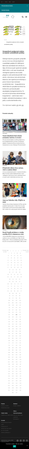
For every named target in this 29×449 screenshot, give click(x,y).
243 (20, 383)
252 (9, 390)
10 (17, 253)
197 (13, 357)
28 (11, 262)
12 (8, 255)
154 (16, 331)
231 (20, 376)
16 (20, 255)
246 (16, 385)
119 (20, 310)
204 (9, 362)
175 (20, 343)
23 (11, 260)
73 (8, 286)
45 (19, 269)
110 (16, 305)
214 (16, 366)
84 (11, 291)
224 (9, 373)
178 (16, 345)
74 (11, 286)
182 (16, 347)
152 (9, 331)
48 (16, 272)
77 (21, 286)
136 (9, 321)
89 (13, 293)
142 (16, 324)
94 (16, 295)
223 (20, 371)
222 (16, 371)
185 (13, 350)
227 (20, 373)
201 (13, 359)
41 (21, 267)
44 (16, 269)
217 (13, 369)
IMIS (10, 1)
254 (16, 390)
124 (9, 314)
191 (20, 352)
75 (14, 286)
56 (11, 277)
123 (20, 312)
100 (9, 300)
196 (9, 357)
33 (11, 265)
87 (21, 291)
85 (14, 291)
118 (16, 310)
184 (9, 350)
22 (8, 260)
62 (16, 279)
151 (20, 328)
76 (17, 286)
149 (13, 328)
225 (13, 373)
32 (8, 265)
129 (13, 317)
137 (13, 321)
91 (19, 293)
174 (16, 343)
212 (9, 366)
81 (17, 288)
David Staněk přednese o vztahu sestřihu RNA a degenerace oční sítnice (13, 234)
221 (13, 371)
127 (20, 314)
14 (14, 255)
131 (20, 317)
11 (20, 253)
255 (20, 390)
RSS (12, 440)
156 (9, 333)
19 (14, 258)
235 (20, 378)
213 (13, 366)
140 (9, 324)
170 (16, 340)
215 (20, 366)
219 (20, 369)
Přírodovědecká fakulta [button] (15, 5)
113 (13, 307)
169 (13, 340)
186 (16, 350)
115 (20, 307)
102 (16, 300)
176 (9, 345)
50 (8, 274)
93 (13, 295)
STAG (6, 1)
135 (20, 319)
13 (11, 255)
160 (9, 336)
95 (19, 295)
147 (20, 326)
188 (9, 352)
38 (11, 267)
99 (19, 298)
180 (9, 347)
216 (9, 369)
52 (14, 274)
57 (14, 277)
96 (9, 298)
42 (9, 269)
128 (9, 317)
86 (17, 291)
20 (17, 258)
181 (13, 347)
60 (9, 279)
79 (11, 288)
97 (13, 298)
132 (9, 319)
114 (16, 307)
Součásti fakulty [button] (15, 10)
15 (17, 255)
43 (13, 269)
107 (20, 303)
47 (13, 272)
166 (16, 338)
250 (17, 388)
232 (9, 378)
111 (20, 305)
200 (9, 359)
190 (16, 352)
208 (9, 364)
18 (11, 258)
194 (16, 354)
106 (16, 303)
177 (13, 345)
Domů (5, 39)
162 (16, 336)
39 (14, 267)
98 (16, 298)
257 (16, 392)
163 (20, 336)
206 (16, 362)
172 (9, 343)
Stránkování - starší (26, 251)
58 (17, 277)
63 (19, 279)
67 (19, 281)
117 (13, 310)
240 (9, 383)
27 (8, 262)
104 (9, 303)
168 (9, 340)
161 (13, 336)
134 (16, 319)
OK (14, 446)
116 (9, 310)
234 (16, 378)
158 (16, 333)
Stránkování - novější (5, 251)
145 (13, 326)
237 (13, 380)
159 (20, 333)
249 (13, 388)
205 (13, 362)
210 (17, 364)
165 (13, 338)
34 (14, 265)
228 (9, 376)
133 (13, 319)
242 (16, 383)
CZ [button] (2, 1)
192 (9, 354)
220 (9, 371)
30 (18, 262)
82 (21, 288)
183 (20, 347)
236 (9, 380)
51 (11, 274)
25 (17, 260)
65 (13, 281)
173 (13, 343)
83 (8, 291)
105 (13, 303)
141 (13, 324)
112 (9, 307)
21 (20, 258)
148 (9, 328)
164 (9, 338)
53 (17, 274)
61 (13, 279)
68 (8, 284)
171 (20, 340)
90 (16, 293)
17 (8, 258)
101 (13, 300)
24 (14, 260)
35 (17, 265)
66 (16, 281)
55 (8, 277)
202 (16, 359)
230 (16, 376)
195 (20, 354)
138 (16, 321)
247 (20, 385)
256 (13, 392)
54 (21, 274)
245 (13, 385)
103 (20, 300)
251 (20, 388)
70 (14, 284)
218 (16, 369)
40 (18, 267)
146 (16, 326)
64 (9, 281)
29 (14, 262)
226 (16, 373)
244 (9, 385)
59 (21, 277)
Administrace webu (5, 440)
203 (20, 359)
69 (11, 284)
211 (20, 364)
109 (13, 305)
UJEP (13, 1)
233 (13, 378)
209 (13, 364)
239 (20, 380)
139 (20, 321)
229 (13, 376)
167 (20, 338)
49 (19, 272)
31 (21, 262)
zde (17, 105)
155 (20, 331)
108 (9, 305)
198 (16, 357)
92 (9, 295)
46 (9, 272)
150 (16, 328)
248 (9, 388)
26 (21, 260)
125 (13, 314)
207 (20, 362)
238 (16, 380)
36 (21, 265)
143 (20, 324)
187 (20, 350)
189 (13, 352)
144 (9, 326)
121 (13, 312)
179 (20, 345)
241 (13, 383)
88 (9, 293)
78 (8, 288)
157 (13, 333)
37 (8, 267)
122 (16, 312)
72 (21, 284)
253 (13, 390)
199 (20, 357)
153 (13, 331)
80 (14, 288)
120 (9, 312)
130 (16, 317)
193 (13, 354)
